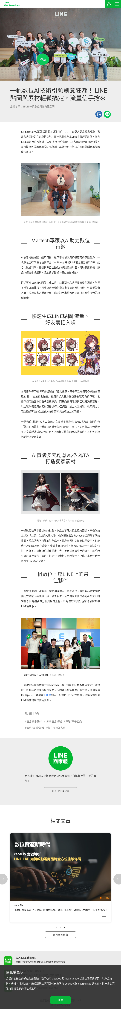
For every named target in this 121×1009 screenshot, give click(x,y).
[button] (56, 927)
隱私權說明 (30, 988)
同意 (60, 1000)
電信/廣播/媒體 (35, 727)
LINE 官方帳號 (54, 721)
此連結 (47, 695)
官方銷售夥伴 (34, 721)
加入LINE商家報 (60, 791)
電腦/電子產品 (74, 721)
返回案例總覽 (60, 934)
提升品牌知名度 (57, 727)
